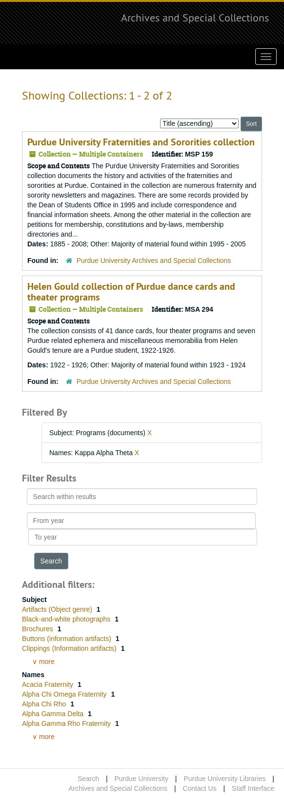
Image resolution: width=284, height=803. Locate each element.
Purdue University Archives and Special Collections (154, 260)
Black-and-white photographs (67, 619)
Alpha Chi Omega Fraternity (65, 694)
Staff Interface (253, 788)
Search (88, 779)
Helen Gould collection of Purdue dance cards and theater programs (131, 291)
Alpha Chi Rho (45, 704)
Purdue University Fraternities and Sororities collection (141, 142)
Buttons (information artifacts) (67, 638)
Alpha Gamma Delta (53, 714)
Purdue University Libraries (224, 779)
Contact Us (199, 788)
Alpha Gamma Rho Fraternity (67, 723)
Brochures (38, 629)
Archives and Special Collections (195, 17)
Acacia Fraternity (48, 684)
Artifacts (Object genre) (58, 609)
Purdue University (141, 779)
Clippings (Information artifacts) (70, 648)
